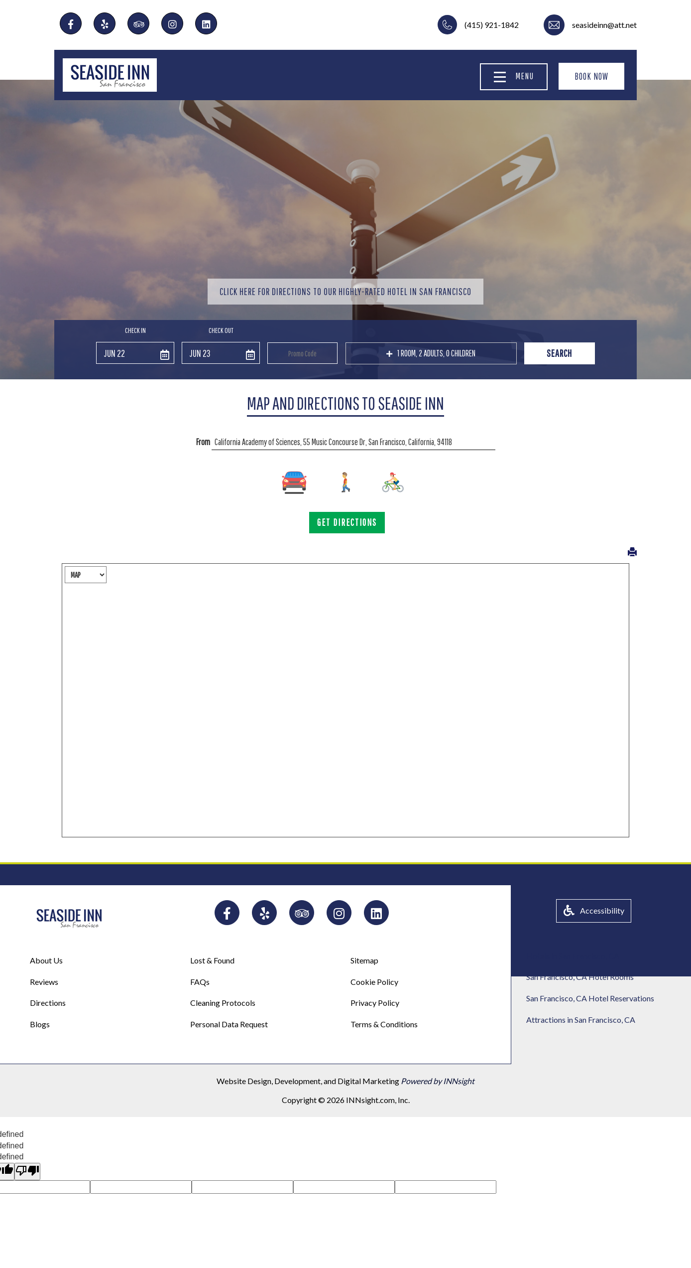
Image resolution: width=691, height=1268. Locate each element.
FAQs (200, 981)
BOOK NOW (591, 76)
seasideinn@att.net (604, 24)
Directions (48, 1002)
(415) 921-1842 (491, 24)
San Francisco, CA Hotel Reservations (590, 998)
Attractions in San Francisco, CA (580, 1019)
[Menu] (499, 77)
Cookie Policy (374, 981)
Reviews (44, 981)
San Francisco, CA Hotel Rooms (580, 976)
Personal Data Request (229, 1024)
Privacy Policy (374, 1002)
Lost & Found (212, 960)
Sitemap (364, 960)
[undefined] (27, 1171)
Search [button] (559, 353)
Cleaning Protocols (222, 1002)
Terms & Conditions (384, 1024)
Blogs (40, 1024)
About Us (46, 960)
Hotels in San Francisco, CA (572, 955)
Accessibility (594, 910)
